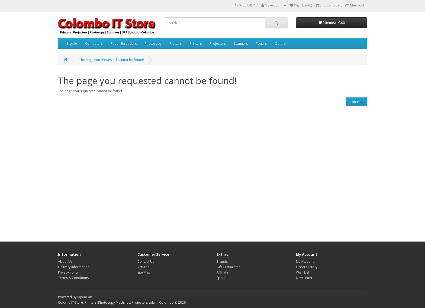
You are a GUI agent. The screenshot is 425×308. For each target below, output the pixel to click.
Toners (261, 43)
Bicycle (71, 43)
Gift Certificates (228, 267)
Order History (306, 267)
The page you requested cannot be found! (111, 59)
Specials (223, 277)
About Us (65, 261)
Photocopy (153, 43)
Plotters (176, 43)
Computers (93, 43)
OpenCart (84, 297)
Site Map (143, 272)
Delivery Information (73, 267)
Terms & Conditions (73, 277)
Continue (356, 102)
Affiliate (222, 272)
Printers (196, 43)
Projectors (218, 43)
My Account (305, 261)
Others (280, 43)
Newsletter (304, 277)
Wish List (302, 272)
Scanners (241, 43)
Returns (143, 267)
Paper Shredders (124, 43)
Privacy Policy (68, 272)
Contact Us (145, 261)
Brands (222, 261)
